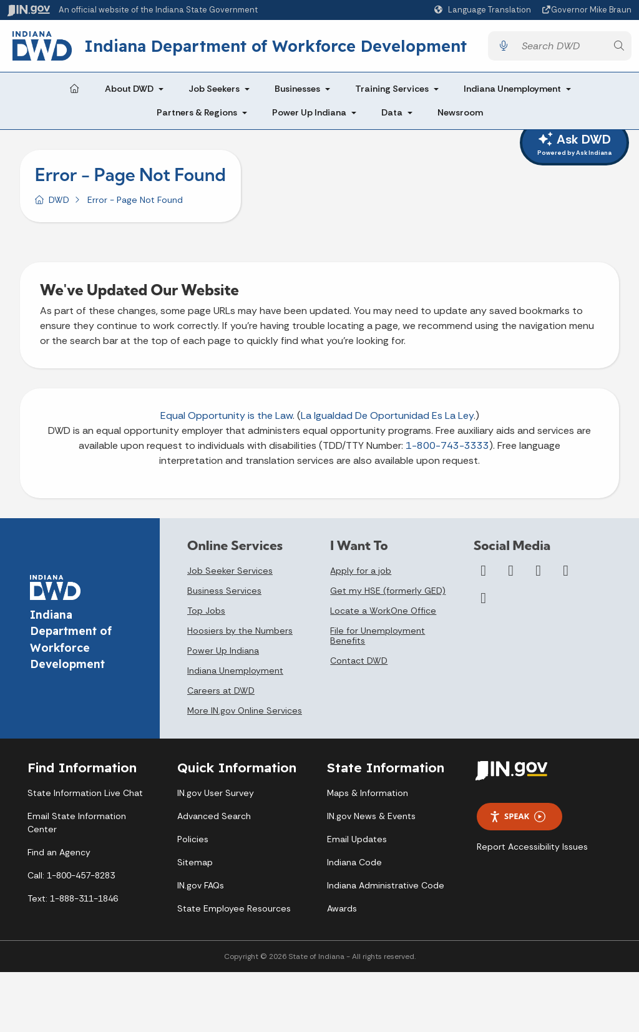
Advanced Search (214, 816)
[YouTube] (539, 571)
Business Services (224, 590)
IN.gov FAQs (200, 885)
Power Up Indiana (309, 112)
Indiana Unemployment (512, 88)
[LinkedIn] (566, 571)
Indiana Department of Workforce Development (275, 46)
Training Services (392, 88)
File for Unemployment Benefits (377, 635)
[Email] (484, 598)
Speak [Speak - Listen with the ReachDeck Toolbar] (517, 816)
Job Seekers (214, 88)
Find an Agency (58, 852)
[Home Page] (74, 89)
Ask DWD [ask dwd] (574, 144)
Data (391, 112)
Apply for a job (360, 570)
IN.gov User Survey (215, 793)
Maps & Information (367, 793)
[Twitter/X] (511, 571)
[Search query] (561, 46)
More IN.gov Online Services (244, 710)
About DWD (129, 88)
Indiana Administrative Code (385, 885)
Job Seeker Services (230, 570)
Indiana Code (354, 862)
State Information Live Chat (85, 793)
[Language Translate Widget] (484, 9)
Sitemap (195, 862)
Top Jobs (206, 610)
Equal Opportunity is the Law (226, 415)
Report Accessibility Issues (532, 846)
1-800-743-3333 (447, 445)
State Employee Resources (234, 908)
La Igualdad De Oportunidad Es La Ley (387, 415)
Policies (192, 839)
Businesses (297, 88)
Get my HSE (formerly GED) (388, 590)
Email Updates (357, 839)
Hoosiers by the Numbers (240, 630)
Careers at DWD (221, 690)
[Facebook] (484, 571)
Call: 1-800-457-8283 (71, 875)
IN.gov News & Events (371, 816)
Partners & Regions (197, 112)
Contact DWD (359, 660)
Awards (342, 908)
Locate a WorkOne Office (383, 610)
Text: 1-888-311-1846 (72, 898)
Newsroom (460, 112)
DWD (59, 199)
